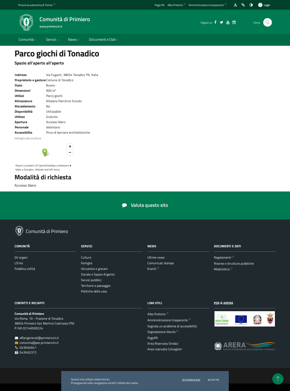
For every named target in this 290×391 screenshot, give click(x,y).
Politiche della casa (94, 291)
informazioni (191, 380)
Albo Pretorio (156, 314)
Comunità (28, 39)
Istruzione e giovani (94, 268)
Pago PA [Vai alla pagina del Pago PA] (159, 5)
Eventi (151, 268)
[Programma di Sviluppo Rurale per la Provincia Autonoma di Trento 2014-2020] (244, 322)
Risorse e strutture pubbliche (234, 263)
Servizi (53, 39)
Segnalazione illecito (161, 331)
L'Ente (18, 263)
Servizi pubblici (91, 280)
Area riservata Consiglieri (164, 349)
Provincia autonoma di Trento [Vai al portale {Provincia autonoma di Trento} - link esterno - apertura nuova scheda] (35, 5)
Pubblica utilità (24, 268)
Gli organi (21, 257)
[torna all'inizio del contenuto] (278, 379)
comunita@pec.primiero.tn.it (39, 342)
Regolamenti (222, 257)
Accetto (213, 380)
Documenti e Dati (104, 39)
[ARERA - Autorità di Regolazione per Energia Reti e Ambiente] (244, 349)
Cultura (86, 257)
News (74, 39)
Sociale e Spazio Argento (98, 274)
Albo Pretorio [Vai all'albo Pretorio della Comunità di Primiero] (175, 5)
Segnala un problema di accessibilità (172, 326)
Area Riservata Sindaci (162, 343)
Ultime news (156, 257)
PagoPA (152, 337)
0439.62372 (28, 352)
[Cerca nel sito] (267, 22)
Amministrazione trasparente (167, 320)
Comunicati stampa (160, 263)
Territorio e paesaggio (95, 285)
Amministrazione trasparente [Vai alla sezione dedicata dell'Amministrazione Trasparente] (206, 5)
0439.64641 (28, 347)
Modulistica (222, 269)
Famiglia (86, 263)
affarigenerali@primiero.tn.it (39, 337)
